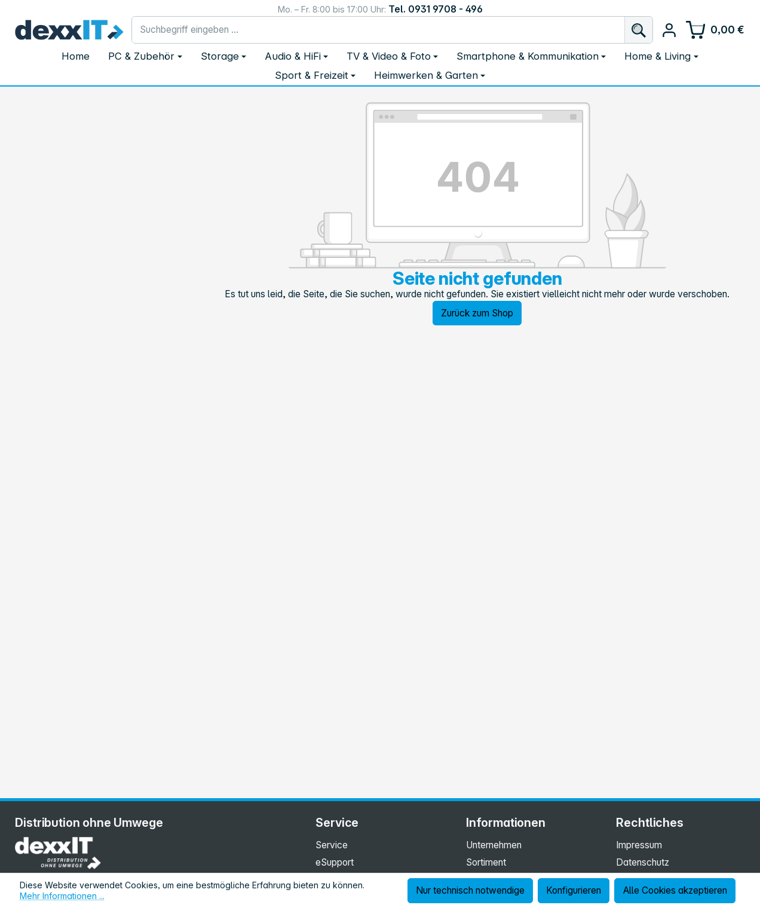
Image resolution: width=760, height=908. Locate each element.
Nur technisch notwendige (470, 890)
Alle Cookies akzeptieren (675, 890)
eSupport (334, 862)
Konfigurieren (573, 890)
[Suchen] (638, 29)
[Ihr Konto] (669, 30)
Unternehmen (494, 845)
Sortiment (486, 862)
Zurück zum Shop (477, 313)
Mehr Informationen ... (62, 896)
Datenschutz (642, 862)
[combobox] (378, 29)
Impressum (639, 845)
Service (331, 845)
